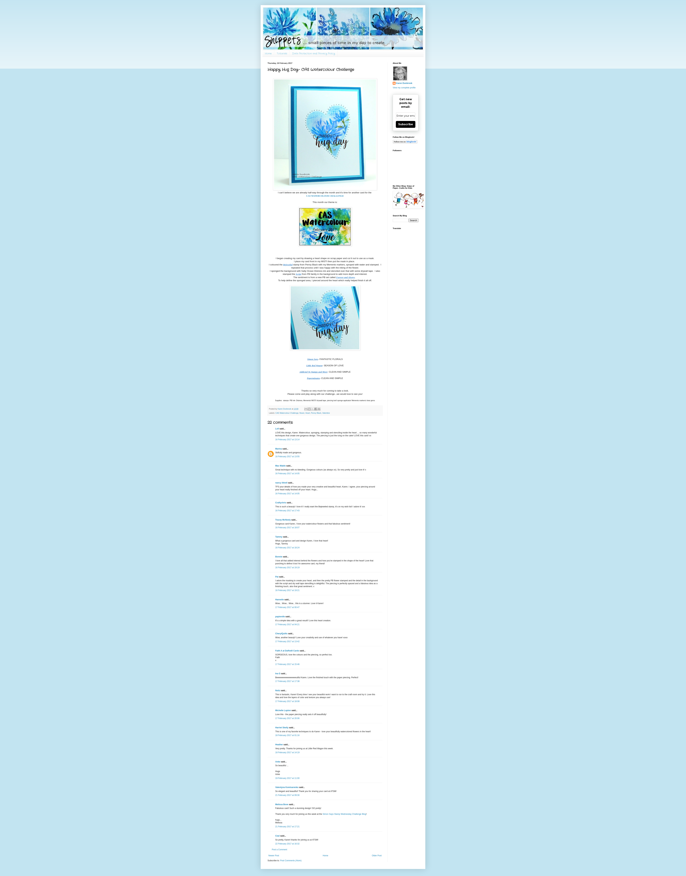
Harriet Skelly (281, 727)
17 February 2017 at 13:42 (287, 641)
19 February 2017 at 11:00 (287, 778)
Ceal (277, 836)
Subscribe (405, 124)
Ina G (277, 673)
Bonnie (278, 557)
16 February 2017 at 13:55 (287, 456)
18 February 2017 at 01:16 (287, 735)
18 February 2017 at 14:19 (287, 752)
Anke (277, 762)
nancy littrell (281, 483)
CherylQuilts (281, 633)
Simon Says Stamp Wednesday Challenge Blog (344, 814)
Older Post (377, 855)
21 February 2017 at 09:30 (287, 795)
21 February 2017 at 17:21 (287, 826)
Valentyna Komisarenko (286, 787)
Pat (277, 577)
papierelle (280, 616)
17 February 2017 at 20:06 (287, 718)
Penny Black (316, 413)
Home (268, 53)
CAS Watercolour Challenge (287, 413)
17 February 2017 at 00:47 (287, 607)
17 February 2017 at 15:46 (287, 664)
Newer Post (273, 855)
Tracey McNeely (283, 520)
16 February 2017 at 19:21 (287, 590)
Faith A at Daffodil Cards (287, 651)
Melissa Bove (282, 804)
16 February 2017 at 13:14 (287, 439)
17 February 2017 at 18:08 (287, 701)
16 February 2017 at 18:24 (287, 547)
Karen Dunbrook (404, 83)
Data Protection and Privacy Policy (313, 53)
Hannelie (279, 599)
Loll (277, 429)
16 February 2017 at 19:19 (287, 567)
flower (301, 413)
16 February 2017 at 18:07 (287, 527)
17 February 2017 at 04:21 (287, 624)
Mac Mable (280, 466)
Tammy (278, 537)
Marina (278, 449)
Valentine (326, 413)
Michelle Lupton (283, 710)
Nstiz (277, 690)
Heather (279, 744)
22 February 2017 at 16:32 (287, 844)
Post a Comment (279, 849)
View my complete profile (404, 87)
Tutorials (282, 53)
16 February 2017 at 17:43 (287, 510)
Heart (307, 413)
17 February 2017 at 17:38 (287, 681)
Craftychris (280, 502)
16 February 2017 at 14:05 (287, 473)
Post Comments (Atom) (290, 860)
